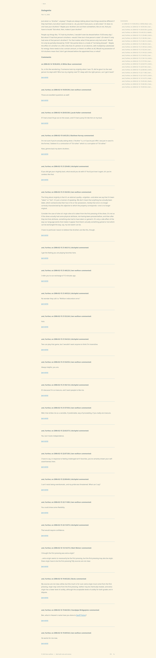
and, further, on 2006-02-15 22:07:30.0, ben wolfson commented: (138, 67)
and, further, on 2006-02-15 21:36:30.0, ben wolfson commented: (138, 38)
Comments (124, 21)
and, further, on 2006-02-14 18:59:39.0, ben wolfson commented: (138, 27)
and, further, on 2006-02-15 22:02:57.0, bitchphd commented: (138, 64)
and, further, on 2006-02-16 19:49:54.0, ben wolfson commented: (138, 87)
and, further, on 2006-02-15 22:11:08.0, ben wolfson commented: (138, 73)
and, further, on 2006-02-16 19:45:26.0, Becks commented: (138, 81)
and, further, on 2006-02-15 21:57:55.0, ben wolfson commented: (138, 61)
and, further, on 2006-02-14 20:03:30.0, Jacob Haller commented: (138, 30)
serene (69, 654)
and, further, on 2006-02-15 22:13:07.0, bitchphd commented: (138, 75)
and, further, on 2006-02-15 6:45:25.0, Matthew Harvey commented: (138, 32)
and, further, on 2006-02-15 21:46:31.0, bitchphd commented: (138, 41)
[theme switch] (114, 654)
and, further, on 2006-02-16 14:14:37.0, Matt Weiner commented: (138, 78)
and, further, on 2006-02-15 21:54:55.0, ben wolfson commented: (138, 55)
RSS (111, 654)
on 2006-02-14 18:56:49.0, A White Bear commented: (138, 24)
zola (63, 654)
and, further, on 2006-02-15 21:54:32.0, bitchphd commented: (138, 52)
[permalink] (44, 77)
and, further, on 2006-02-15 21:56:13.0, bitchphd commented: (138, 58)
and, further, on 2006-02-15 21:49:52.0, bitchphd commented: (138, 47)
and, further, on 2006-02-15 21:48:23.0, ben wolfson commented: (138, 44)
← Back (43, 4)
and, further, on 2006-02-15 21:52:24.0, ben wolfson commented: (138, 50)
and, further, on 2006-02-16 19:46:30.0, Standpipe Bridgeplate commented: (138, 84)
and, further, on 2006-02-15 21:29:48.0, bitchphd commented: (138, 35)
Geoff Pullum (81, 615)
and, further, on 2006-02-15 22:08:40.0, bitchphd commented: (138, 70)
